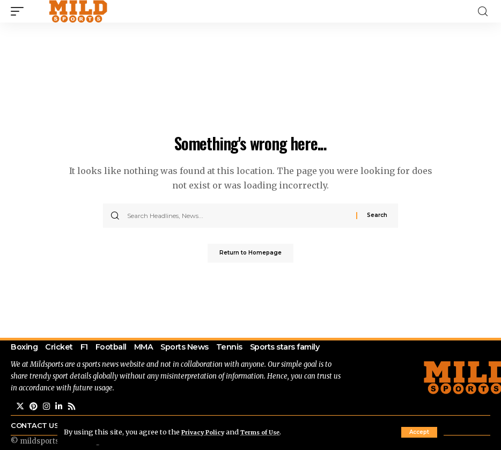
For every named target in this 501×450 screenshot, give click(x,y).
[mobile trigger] (20, 11)
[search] (482, 11)
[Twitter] (20, 426)
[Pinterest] (34, 426)
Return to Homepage (250, 254)
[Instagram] (47, 426)
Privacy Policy (206, 431)
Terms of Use (271, 431)
